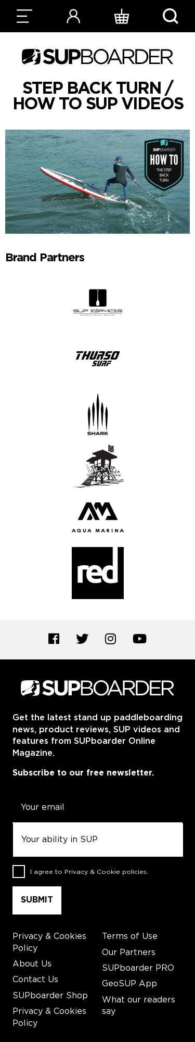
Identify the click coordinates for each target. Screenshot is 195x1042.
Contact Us (35, 980)
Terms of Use (130, 937)
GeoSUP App (129, 984)
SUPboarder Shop (50, 996)
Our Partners (128, 953)
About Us (31, 964)
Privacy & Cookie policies (105, 871)
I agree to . (89, 871)
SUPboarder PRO (138, 968)
